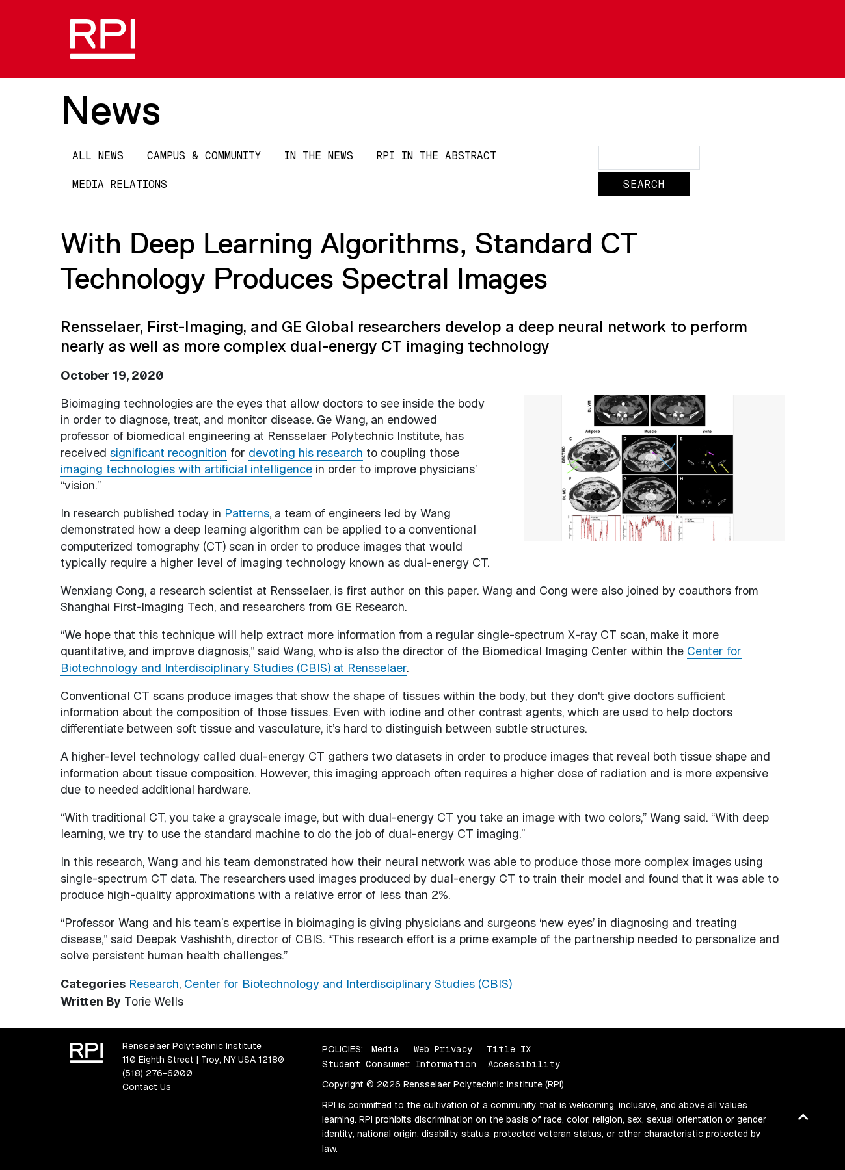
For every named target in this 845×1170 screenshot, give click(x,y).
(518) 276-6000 (157, 1073)
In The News (318, 155)
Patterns (246, 513)
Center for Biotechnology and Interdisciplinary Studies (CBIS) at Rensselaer (401, 659)
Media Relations (119, 184)
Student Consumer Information (399, 1064)
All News (98, 155)
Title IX (509, 1049)
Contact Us (146, 1087)
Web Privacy (443, 1049)
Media (385, 1049)
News (110, 110)
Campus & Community (204, 155)
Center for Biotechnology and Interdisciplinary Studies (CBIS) (348, 983)
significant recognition (168, 452)
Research (154, 983)
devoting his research (305, 452)
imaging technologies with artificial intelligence (186, 469)
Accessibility (524, 1064)
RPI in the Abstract (436, 155)
